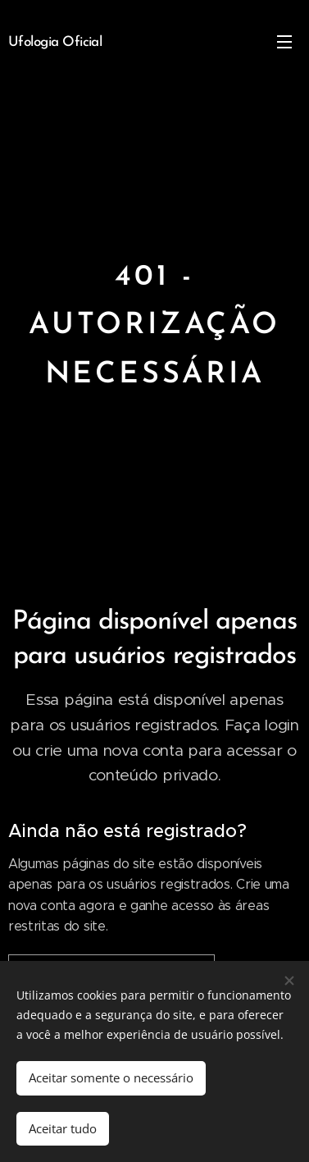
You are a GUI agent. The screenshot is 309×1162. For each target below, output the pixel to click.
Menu (284, 42)
